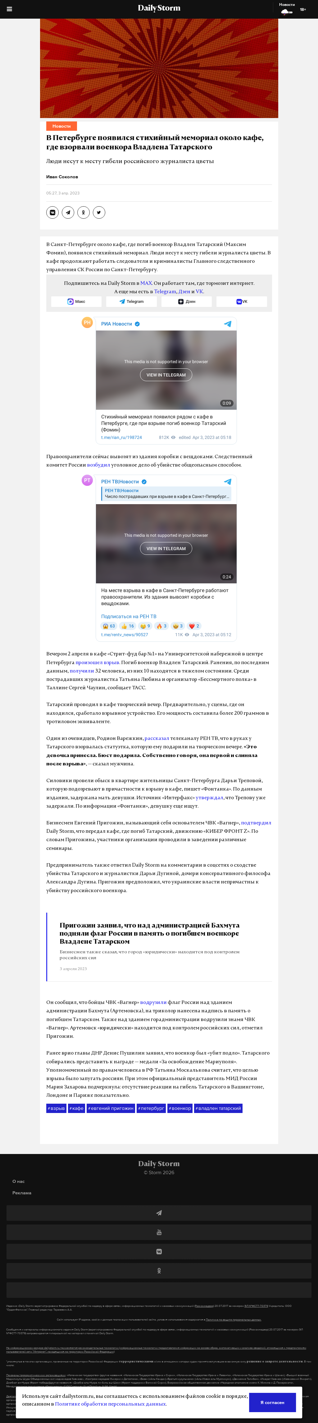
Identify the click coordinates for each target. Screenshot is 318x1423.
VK (199, 292)
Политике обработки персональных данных (110, 1404)
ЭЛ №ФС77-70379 (256, 1305)
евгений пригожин (111, 1108)
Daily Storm (159, 8)
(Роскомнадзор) (204, 1305)
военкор (180, 1108)
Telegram (165, 292)
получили (82, 671)
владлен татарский (218, 1108)
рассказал (157, 738)
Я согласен (272, 1402)
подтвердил (256, 823)
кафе (77, 1108)
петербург (151, 1108)
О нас (18, 1181)
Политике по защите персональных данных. (233, 1319)
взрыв (56, 1108)
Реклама (21, 1192)
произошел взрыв (97, 662)
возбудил (98, 465)
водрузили (153, 1002)
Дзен (184, 292)
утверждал (209, 798)
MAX (146, 283)
